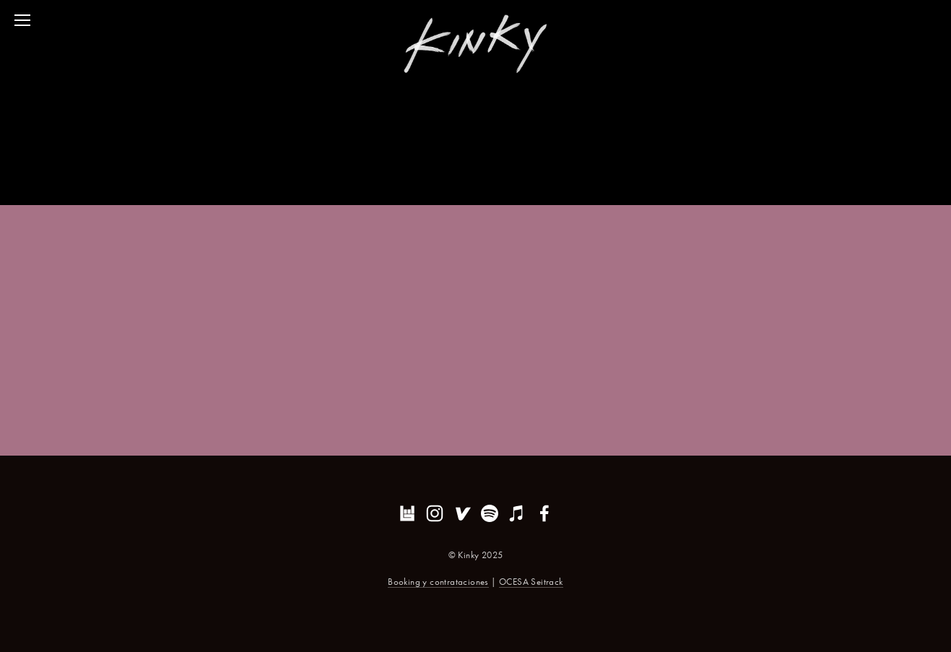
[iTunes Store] (517, 513)
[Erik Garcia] (489, 513)
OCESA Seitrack (531, 581)
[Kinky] (434, 513)
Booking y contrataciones (438, 581)
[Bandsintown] (407, 513)
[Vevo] (462, 513)
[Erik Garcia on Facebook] (544, 513)
